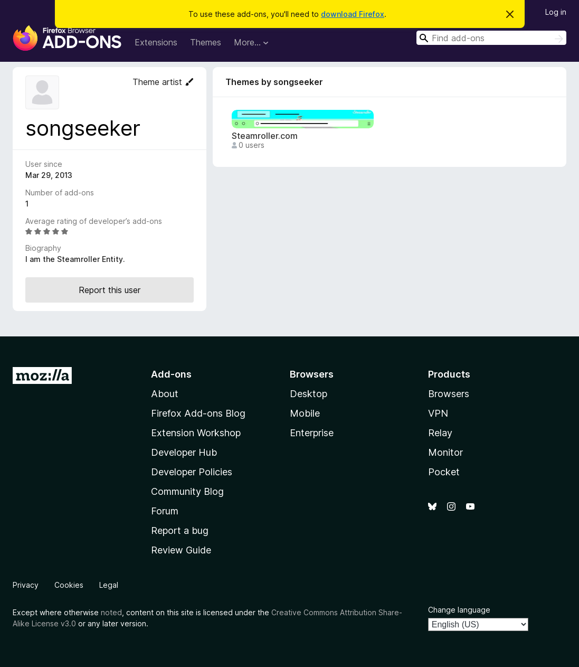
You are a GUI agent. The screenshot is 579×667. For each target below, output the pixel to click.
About (164, 393)
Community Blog (187, 491)
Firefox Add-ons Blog (198, 413)
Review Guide (181, 550)
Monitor (445, 452)
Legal (108, 584)
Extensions (156, 42)
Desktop (308, 393)
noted (111, 612)
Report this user (109, 290)
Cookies (68, 584)
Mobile (305, 413)
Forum (164, 510)
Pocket (444, 471)
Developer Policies (191, 471)
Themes (205, 42)
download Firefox (352, 14)
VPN (438, 413)
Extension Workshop (196, 432)
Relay (440, 432)
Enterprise (312, 432)
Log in (555, 11)
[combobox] (491, 38)
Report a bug (179, 530)
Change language (459, 609)
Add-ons (171, 374)
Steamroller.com (265, 136)
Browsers (448, 393)
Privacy (26, 584)
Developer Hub (184, 452)
